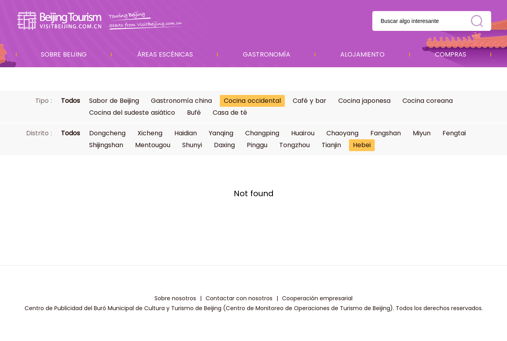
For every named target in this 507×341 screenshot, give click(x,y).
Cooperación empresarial (317, 298)
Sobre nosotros (175, 298)
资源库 (101, 20)
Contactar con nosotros (239, 298)
